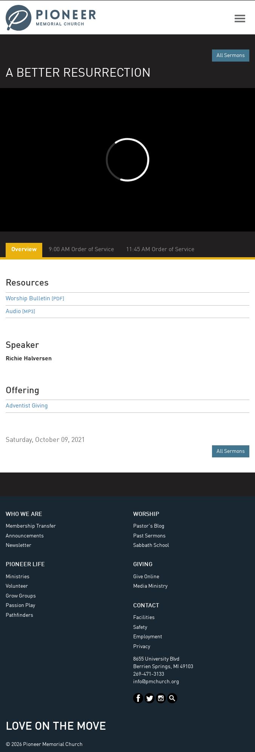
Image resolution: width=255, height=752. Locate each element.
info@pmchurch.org (156, 681)
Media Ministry (150, 586)
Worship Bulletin (35, 299)
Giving (142, 565)
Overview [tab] (24, 250)
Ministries (17, 576)
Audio (20, 312)
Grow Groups (21, 596)
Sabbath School (151, 545)
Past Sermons (149, 536)
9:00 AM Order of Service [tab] (81, 250)
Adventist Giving (27, 406)
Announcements (25, 536)
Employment (147, 636)
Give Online (146, 576)
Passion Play (20, 605)
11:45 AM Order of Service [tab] (160, 250)
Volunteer (17, 586)
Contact (146, 606)
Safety (140, 627)
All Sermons (231, 55)
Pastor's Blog (148, 526)
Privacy (141, 646)
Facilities (144, 617)
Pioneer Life (25, 565)
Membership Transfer (31, 526)
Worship (146, 514)
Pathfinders (19, 615)
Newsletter (18, 545)
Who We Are (24, 514)
